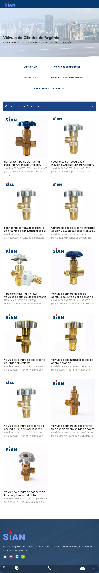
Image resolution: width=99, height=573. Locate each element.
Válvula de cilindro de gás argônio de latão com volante (44, 293)
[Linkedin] (17, 484)
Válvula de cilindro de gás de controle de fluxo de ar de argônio (79, 239)
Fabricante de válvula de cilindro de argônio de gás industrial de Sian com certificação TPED (44, 185)
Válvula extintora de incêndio (48, 80)
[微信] (5, 488)
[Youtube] (11, 484)
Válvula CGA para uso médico (67, 69)
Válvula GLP (30, 58)
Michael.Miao (83, 485)
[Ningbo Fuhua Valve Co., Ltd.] (12, 439)
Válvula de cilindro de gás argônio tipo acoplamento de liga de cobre (79, 346)
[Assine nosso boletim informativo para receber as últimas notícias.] (33, 544)
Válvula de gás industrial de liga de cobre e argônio (78, 293)
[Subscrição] (70, 544)
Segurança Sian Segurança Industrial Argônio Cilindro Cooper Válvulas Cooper (78, 131)
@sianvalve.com (85, 490)
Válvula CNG (30, 69)
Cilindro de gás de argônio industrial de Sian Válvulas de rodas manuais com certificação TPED (79, 185)
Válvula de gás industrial (67, 58)
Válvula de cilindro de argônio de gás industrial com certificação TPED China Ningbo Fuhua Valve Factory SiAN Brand (44, 346)
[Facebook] (5, 484)
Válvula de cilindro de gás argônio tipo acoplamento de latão (44, 400)
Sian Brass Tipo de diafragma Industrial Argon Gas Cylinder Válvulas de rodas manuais (41, 131)
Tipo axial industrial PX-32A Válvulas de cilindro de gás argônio (43, 239)
